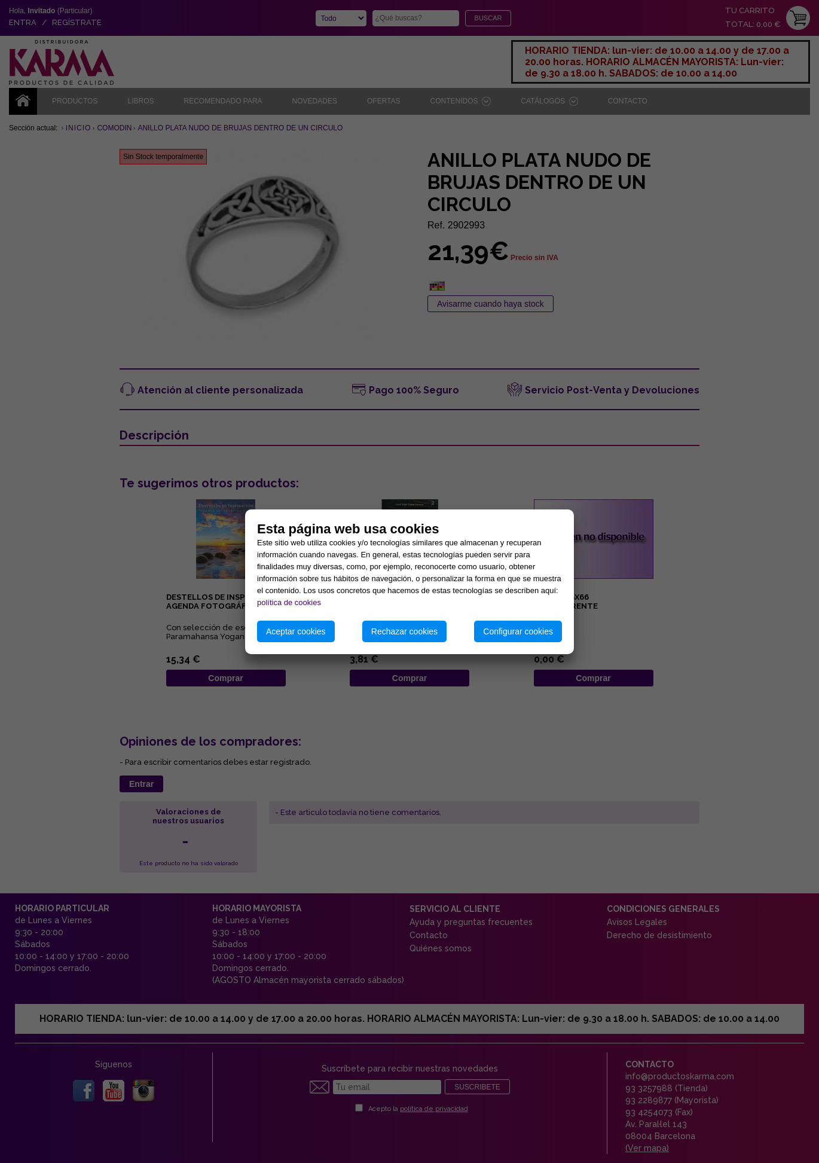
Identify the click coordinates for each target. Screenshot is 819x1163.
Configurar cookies (518, 631)
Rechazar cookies (404, 631)
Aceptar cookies (296, 631)
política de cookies (289, 602)
